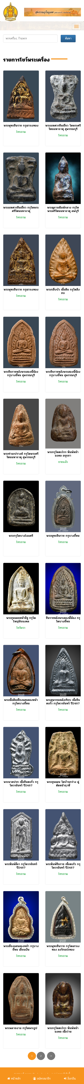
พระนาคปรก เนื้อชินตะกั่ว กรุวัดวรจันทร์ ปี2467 (21, 784)
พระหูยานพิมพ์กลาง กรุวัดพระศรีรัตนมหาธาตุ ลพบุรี (63, 209)
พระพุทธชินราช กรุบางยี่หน (63, 536)
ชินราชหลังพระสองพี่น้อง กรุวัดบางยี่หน (63, 620)
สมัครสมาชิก (42, 1078)
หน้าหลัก (14, 1078)
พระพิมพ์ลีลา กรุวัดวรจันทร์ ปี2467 (21, 866)
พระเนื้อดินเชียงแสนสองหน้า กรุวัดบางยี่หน (21, 702)
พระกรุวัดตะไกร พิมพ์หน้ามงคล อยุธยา (62, 454)
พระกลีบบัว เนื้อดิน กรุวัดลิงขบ (63, 291)
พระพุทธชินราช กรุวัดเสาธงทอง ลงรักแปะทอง (63, 948)
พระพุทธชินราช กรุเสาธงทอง (21, 125)
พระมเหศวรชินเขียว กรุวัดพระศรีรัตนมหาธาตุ (21, 209)
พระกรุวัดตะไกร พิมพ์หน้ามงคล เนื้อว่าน (62, 1030)
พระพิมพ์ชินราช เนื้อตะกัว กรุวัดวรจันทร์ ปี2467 (63, 866)
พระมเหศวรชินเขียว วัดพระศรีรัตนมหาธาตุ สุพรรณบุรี (63, 127)
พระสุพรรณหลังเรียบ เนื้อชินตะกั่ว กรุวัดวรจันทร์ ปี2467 (63, 702)
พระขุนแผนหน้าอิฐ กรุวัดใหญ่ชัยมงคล (21, 620)
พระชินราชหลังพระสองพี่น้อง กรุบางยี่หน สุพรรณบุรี (21, 373)
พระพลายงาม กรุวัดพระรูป (21, 1028)
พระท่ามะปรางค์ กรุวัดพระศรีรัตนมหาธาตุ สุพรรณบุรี (20, 455)
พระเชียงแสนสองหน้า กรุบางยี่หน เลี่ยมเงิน (21, 948)
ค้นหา (68, 38)
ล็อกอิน (70, 1078)
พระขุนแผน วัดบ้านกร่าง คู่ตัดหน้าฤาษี (63, 784)
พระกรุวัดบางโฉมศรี (21, 536)
